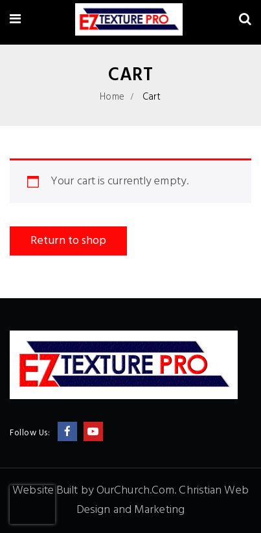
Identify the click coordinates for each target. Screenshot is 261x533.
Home (112, 97)
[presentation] (32, 504)
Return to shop (68, 241)
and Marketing (149, 510)
